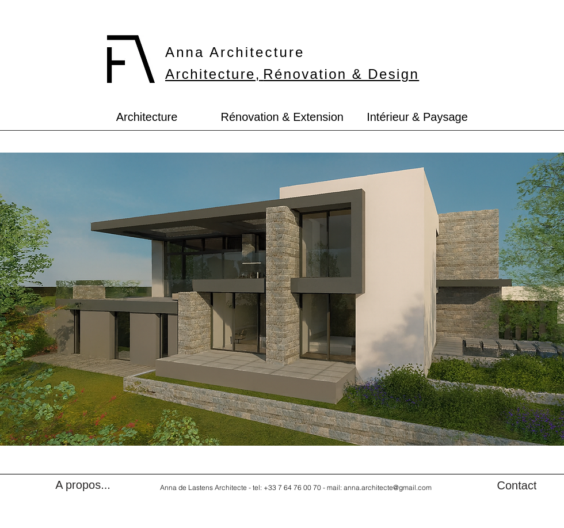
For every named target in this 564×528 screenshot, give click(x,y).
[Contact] (517, 485)
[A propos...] (83, 484)
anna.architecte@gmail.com (388, 487)
